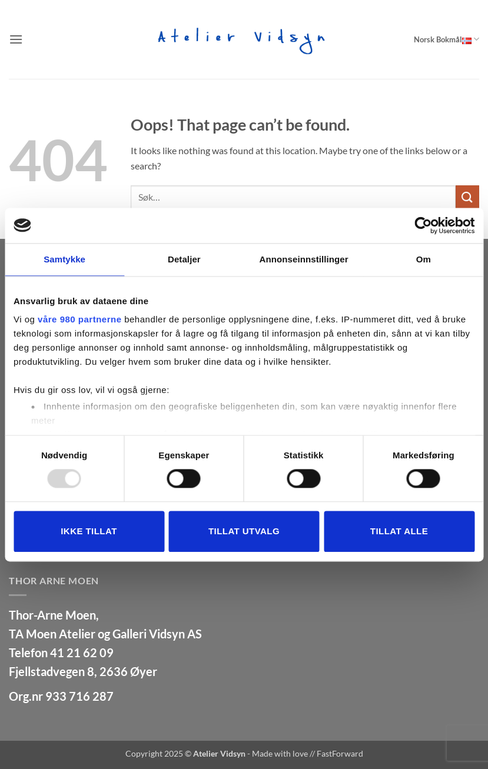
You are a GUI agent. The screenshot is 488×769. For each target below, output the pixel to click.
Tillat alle (399, 531)
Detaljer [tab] (184, 259)
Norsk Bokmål (446, 39)
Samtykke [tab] (64, 259)
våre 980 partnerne (79, 319)
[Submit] (467, 196)
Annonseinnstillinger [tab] (304, 259)
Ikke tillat (89, 531)
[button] (16, 39)
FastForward (340, 753)
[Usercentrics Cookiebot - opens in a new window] (422, 225)
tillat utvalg (244, 531)
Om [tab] (423, 259)
